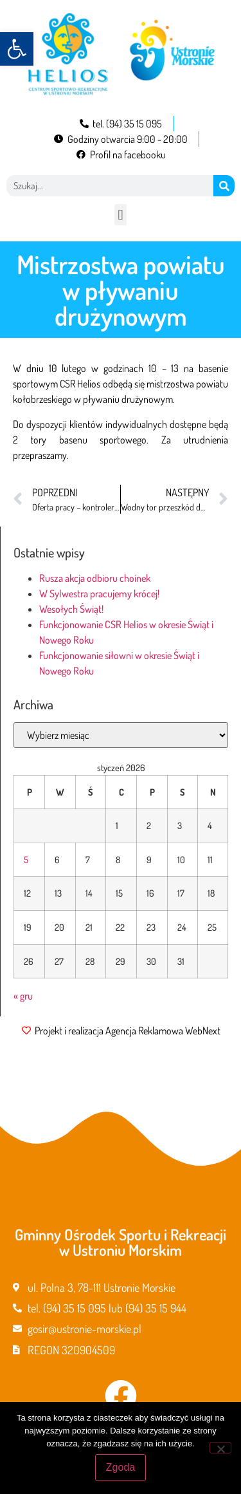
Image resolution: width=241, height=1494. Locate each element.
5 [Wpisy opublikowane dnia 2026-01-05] (26, 859)
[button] (16, 49)
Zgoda (120, 1467)
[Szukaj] (224, 185)
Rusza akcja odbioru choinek (94, 578)
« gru (23, 995)
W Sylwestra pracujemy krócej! (99, 593)
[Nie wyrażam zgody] (220, 1447)
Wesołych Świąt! (71, 608)
